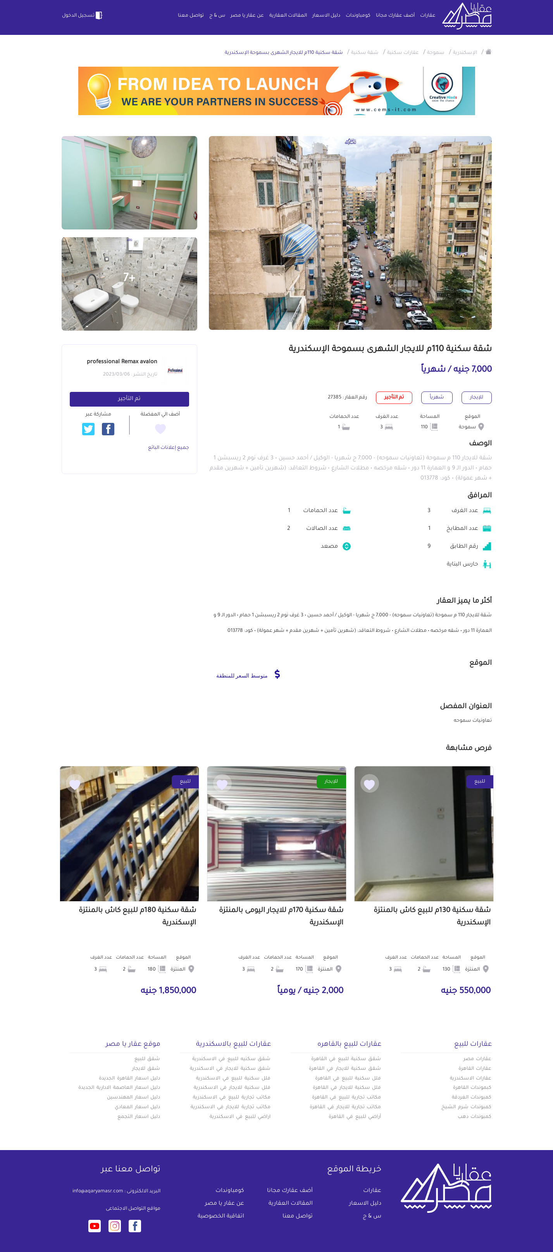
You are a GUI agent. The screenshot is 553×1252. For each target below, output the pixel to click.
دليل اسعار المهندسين (133, 1097)
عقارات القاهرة (475, 1069)
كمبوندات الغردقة (472, 1097)
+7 (129, 279)
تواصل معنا (191, 16)
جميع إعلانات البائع (168, 448)
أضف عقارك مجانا (395, 16)
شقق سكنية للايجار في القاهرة (345, 1069)
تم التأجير (129, 399)
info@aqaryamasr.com (97, 1191)
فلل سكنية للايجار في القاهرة (347, 1088)
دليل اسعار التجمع (138, 1117)
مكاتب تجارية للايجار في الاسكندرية (230, 1107)
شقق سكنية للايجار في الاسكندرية (230, 1069)
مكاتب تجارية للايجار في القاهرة (345, 1107)
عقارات (428, 16)
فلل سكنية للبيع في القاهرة (348, 1078)
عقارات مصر (477, 1059)
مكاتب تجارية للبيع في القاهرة (346, 1097)
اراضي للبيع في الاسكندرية (240, 1117)
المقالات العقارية (288, 16)
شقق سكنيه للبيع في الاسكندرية (231, 1059)
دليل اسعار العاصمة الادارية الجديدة (119, 1088)
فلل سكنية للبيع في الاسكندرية (233, 1078)
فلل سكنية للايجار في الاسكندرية (232, 1088)
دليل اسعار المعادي (137, 1107)
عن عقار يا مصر (247, 16)
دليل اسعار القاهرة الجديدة (129, 1078)
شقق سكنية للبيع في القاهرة (346, 1059)
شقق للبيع (147, 1059)
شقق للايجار (146, 1069)
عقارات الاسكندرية (471, 1078)
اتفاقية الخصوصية (221, 1217)
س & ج (217, 16)
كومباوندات (358, 16)
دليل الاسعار (326, 16)
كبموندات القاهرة (472, 1088)
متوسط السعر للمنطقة (248, 674)
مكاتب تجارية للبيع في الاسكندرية (231, 1097)
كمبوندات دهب (475, 1117)
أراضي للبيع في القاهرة (355, 1117)
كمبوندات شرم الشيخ (466, 1107)
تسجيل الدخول (83, 15)
